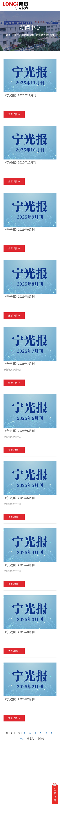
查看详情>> (14, 114)
